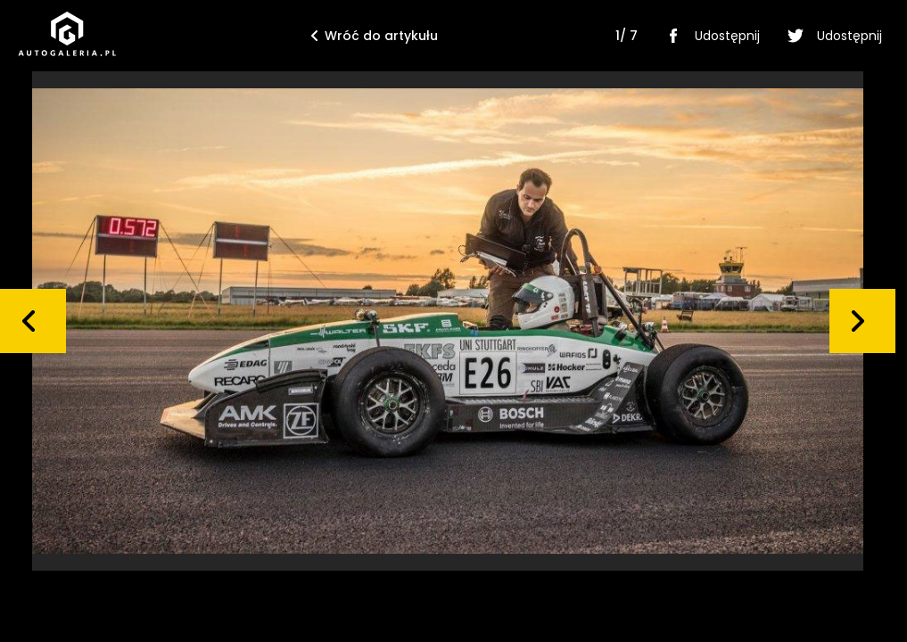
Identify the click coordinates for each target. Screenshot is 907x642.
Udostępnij (709, 35)
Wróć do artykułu (374, 36)
